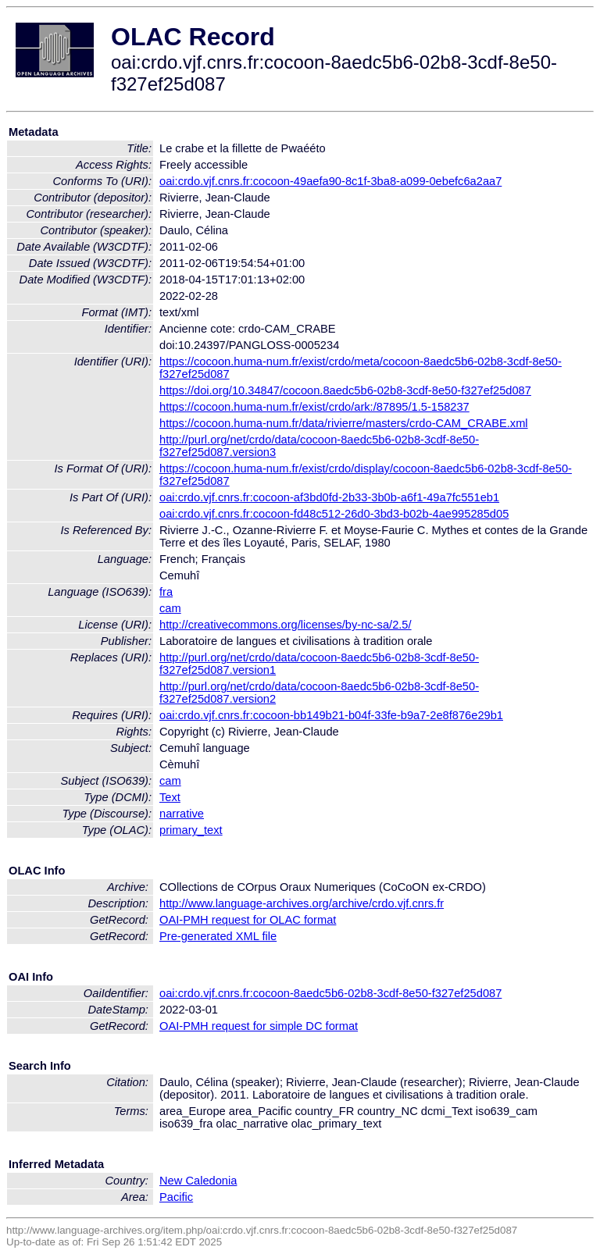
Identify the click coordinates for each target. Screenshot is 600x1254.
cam (170, 608)
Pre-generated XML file (218, 936)
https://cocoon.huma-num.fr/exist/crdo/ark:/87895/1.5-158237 (314, 407)
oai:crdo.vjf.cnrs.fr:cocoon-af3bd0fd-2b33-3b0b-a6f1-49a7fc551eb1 (329, 497)
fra (166, 592)
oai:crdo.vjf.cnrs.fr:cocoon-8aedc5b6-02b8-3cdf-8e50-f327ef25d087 (330, 993)
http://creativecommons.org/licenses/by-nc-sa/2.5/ (285, 624)
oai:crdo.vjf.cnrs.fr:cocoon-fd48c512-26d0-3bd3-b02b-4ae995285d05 (334, 514)
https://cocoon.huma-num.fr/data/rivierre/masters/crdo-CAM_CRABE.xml (343, 423)
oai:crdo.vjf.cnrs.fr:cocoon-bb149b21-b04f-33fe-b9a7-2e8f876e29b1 (331, 715)
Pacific (176, 1197)
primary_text (191, 830)
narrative (181, 813)
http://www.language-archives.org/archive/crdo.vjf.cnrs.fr (301, 903)
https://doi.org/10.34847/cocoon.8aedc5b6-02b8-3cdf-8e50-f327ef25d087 (345, 390)
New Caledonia (198, 1180)
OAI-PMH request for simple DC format (258, 1026)
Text (169, 797)
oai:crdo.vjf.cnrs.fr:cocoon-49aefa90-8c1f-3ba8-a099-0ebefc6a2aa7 (330, 181)
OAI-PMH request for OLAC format (247, 920)
